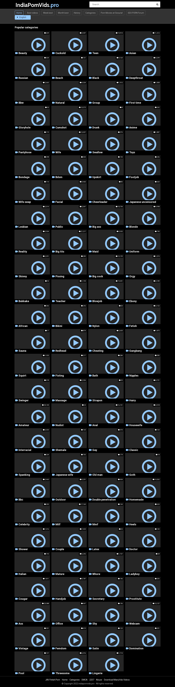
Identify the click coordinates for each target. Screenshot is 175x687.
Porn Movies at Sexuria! (112, 13)
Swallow (97, 152)
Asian (132, 53)
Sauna (22, 350)
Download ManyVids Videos (117, 680)
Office (59, 623)
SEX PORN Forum (136, 13)
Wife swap (25, 202)
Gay (94, 450)
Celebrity (24, 524)
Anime (133, 127)
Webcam (134, 623)
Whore (96, 574)
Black (95, 78)
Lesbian (23, 226)
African (23, 326)
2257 (91, 680)
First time (135, 102)
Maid (95, 251)
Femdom (60, 648)
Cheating (97, 350)
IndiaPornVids (23, 4)
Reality (23, 251)
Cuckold (60, 53)
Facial (59, 202)
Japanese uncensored (142, 202)
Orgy (132, 276)
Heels (132, 524)
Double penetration (104, 499)
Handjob (60, 599)
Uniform (134, 251)
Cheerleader (99, 202)
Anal (95, 425)
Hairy (132, 400)
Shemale (60, 450)
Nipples (133, 375)
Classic (133, 450)
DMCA (85, 680)
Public (59, 226)
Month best (63, 13)
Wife (58, 152)
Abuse (99, 680)
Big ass (96, 226)
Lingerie (97, 673)
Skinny (23, 276)
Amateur (24, 425)
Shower (23, 549)
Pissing (59, 276)
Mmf (95, 524)
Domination (136, 648)
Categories (90, 13)
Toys (132, 152)
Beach (59, 78)
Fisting (59, 375)
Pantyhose (25, 152)
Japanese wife (64, 475)
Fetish (133, 326)
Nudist (59, 425)
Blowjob (97, 301)
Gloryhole (25, 127)
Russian (23, 78)
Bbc (21, 499)
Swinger (24, 400)
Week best (48, 13)
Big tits (59, 251)
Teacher (60, 301)
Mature (59, 574)
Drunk (95, 127)
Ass (21, 623)
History (77, 13)
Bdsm (58, 177)
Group (96, 102)
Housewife (135, 425)
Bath (95, 375)
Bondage (24, 177)
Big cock (97, 276)
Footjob (134, 177)
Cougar (23, 599)
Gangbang (135, 350)
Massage (61, 400)
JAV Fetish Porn (52, 680)
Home (19, 13)
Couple (59, 549)
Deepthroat (136, 78)
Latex (95, 549)
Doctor (133, 549)
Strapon (97, 400)
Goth (132, 475)
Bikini (58, 326)
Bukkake (24, 301)
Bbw (21, 102)
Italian (22, 574)
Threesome (62, 673)
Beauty (23, 53)
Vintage (23, 648)
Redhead (60, 350)
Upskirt (96, 177)
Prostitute (135, 599)
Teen (95, 53)
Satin (95, 648)
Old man (97, 475)
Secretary (98, 599)
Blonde (133, 226)
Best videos (32, 13)
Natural (60, 102)
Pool (21, 673)
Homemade (136, 499)
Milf (57, 524)
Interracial (25, 450)
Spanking (24, 475)
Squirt (22, 375)
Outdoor (60, 499)
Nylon (95, 326)
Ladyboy (134, 574)
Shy (94, 623)
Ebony (133, 301)
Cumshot (61, 127)
